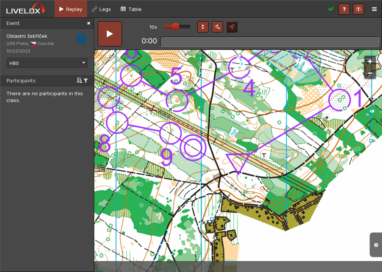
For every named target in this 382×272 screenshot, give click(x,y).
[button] (203, 26)
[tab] (71, 8)
